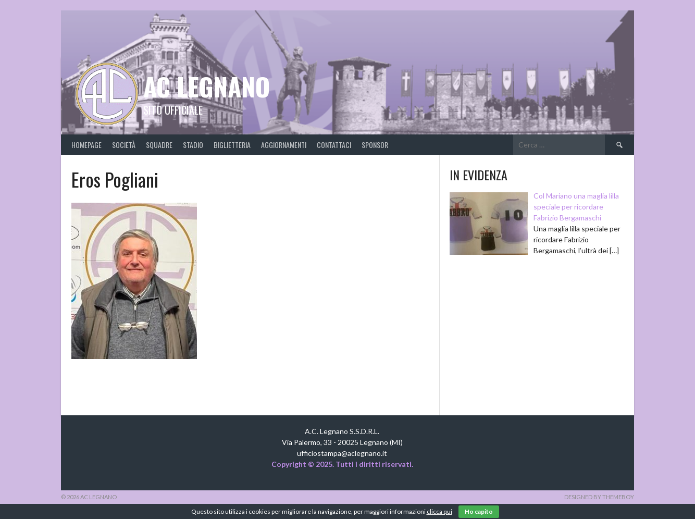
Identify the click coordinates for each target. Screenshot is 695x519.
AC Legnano (206, 86)
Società (123, 144)
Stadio (193, 144)
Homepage (86, 144)
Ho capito (479, 511)
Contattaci (334, 144)
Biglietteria (232, 144)
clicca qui (439, 511)
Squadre (159, 144)
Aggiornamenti (283, 144)
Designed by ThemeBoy (599, 496)
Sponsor (375, 144)
